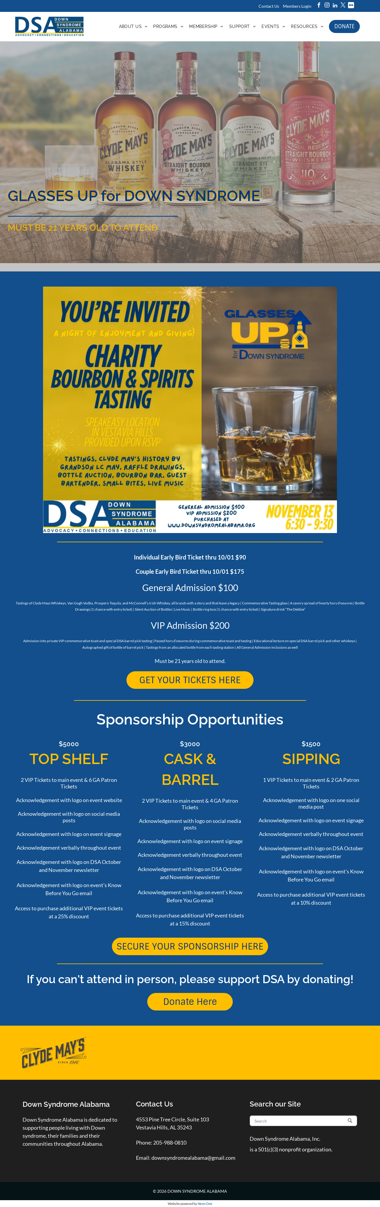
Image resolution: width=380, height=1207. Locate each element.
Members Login (297, 6)
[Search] (303, 1120)
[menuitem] (133, 26)
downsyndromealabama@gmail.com (193, 1157)
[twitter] (343, 6)
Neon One (205, 1204)
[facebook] (319, 6)
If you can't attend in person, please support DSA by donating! (190, 979)
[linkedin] (335, 6)
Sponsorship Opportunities (190, 719)
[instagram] (327, 6)
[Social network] (351, 6)
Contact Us (269, 6)
